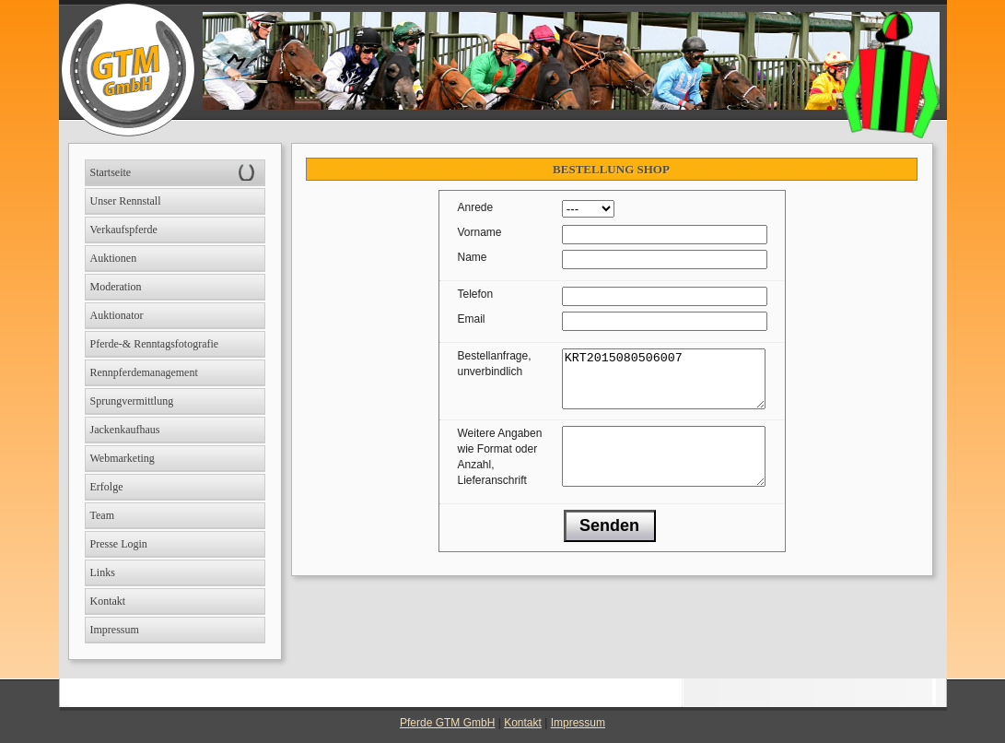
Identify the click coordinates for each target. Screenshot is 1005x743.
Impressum (578, 722)
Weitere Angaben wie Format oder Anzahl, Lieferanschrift (500, 468)
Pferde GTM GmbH (447, 722)
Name (472, 257)
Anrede (476, 207)
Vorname (480, 232)
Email (471, 319)
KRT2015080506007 (663, 384)
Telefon (476, 294)
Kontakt (523, 722)
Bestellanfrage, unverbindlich (495, 363)
